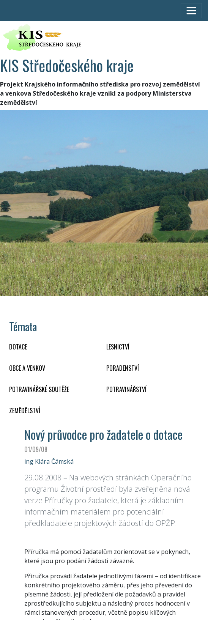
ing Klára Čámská (49, 461)
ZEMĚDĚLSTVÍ (24, 410)
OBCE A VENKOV (27, 368)
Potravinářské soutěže (39, 389)
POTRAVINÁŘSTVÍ (126, 389)
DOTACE (18, 346)
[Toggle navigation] (191, 10)
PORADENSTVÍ (122, 368)
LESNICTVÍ (117, 346)
